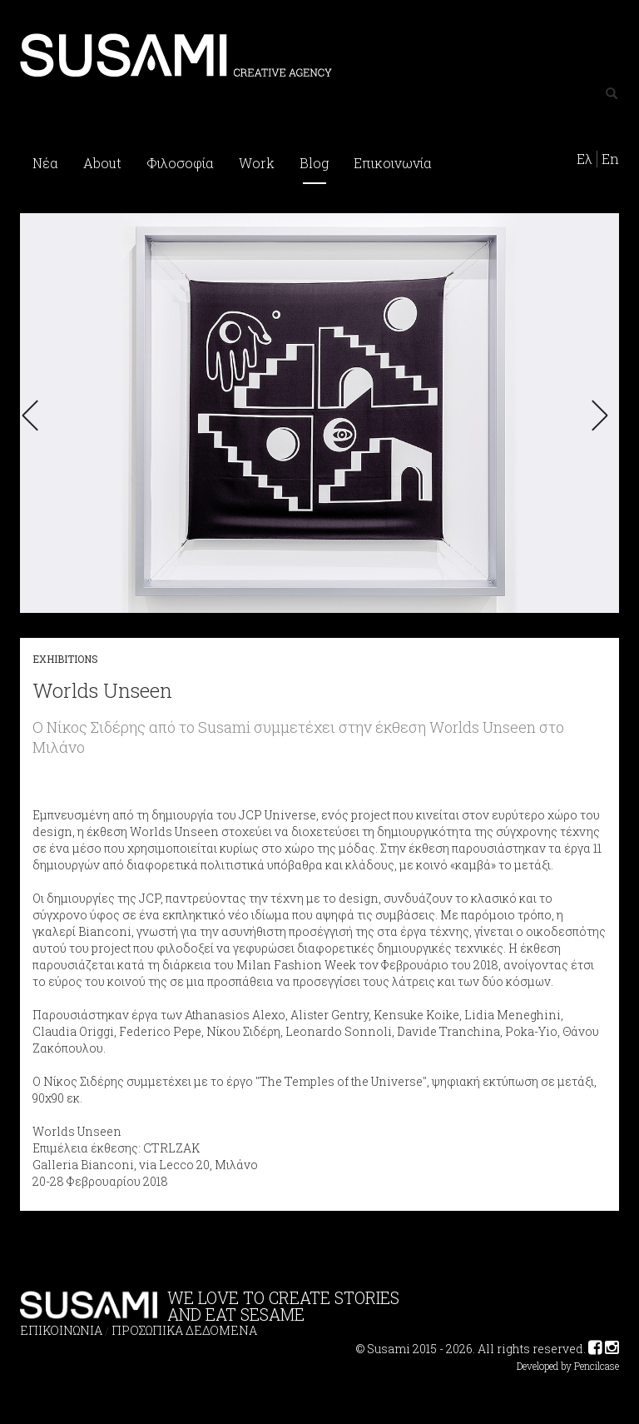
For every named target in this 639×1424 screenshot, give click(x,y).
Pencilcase (596, 1366)
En (610, 159)
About (102, 163)
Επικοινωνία (393, 163)
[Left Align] (611, 94)
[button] (35, 415)
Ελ (584, 159)
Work (257, 163)
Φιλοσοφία (180, 163)
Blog (314, 163)
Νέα (45, 163)
